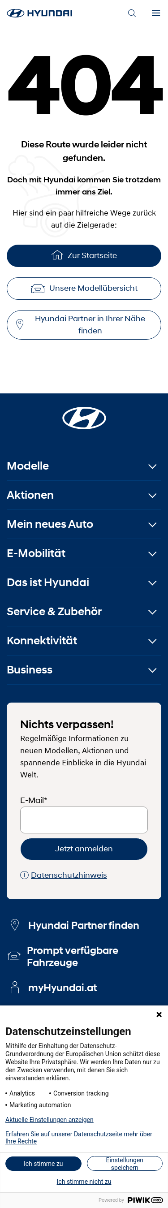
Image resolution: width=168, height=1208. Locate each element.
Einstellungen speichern (124, 1163)
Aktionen (30, 495)
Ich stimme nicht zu (84, 1181)
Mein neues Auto (50, 524)
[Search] (131, 13)
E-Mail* (33, 800)
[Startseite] (84, 413)
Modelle (28, 466)
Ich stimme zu (43, 1163)
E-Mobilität (36, 553)
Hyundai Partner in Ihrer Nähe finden (80, 325)
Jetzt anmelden (84, 849)
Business (29, 670)
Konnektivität (42, 640)
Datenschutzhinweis (63, 875)
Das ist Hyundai (48, 582)
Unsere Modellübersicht (84, 288)
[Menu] (156, 13)
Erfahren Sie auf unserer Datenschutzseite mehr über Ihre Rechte (78, 1137)
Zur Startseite (84, 255)
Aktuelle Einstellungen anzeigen (49, 1119)
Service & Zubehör (54, 611)
